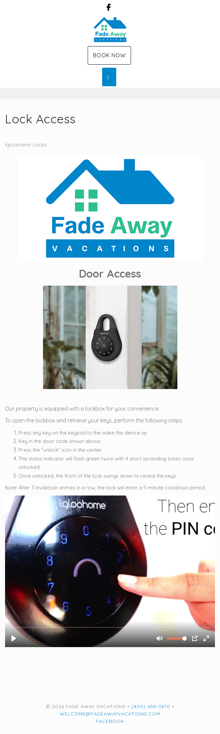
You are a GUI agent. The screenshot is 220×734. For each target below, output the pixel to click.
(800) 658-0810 (150, 706)
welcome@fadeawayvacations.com (110, 714)
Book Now (109, 55)
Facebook (110, 721)
